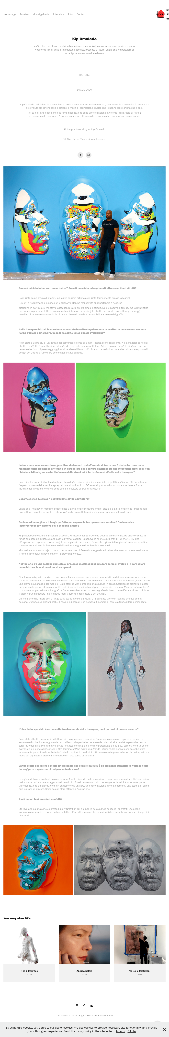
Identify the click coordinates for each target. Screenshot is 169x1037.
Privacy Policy (105, 1015)
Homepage (9, 14)
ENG (87, 74)
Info (70, 14)
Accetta (120, 1031)
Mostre (24, 14)
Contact (81, 14)
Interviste (58, 14)
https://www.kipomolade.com (89, 139)
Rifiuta (132, 1031)
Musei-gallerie (41, 14)
